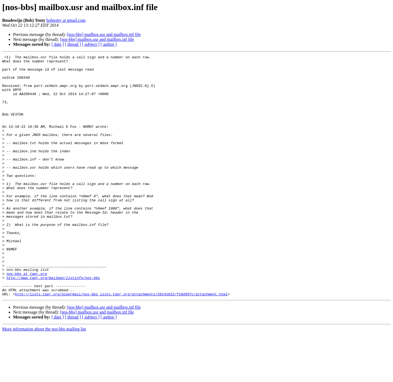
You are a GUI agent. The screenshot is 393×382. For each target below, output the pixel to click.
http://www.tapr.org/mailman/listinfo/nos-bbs (53, 322)
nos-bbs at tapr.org (27, 317)
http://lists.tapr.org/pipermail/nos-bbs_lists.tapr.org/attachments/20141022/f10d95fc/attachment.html (121, 342)
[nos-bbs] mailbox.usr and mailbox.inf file (104, 34)
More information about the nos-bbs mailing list (44, 377)
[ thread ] (73, 44)
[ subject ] (90, 44)
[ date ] (58, 44)
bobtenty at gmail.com (66, 20)
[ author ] (109, 44)
